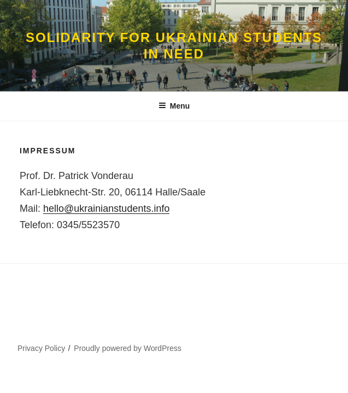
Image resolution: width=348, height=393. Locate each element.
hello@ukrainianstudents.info (106, 208)
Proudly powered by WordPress (127, 348)
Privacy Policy (41, 348)
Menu (174, 106)
